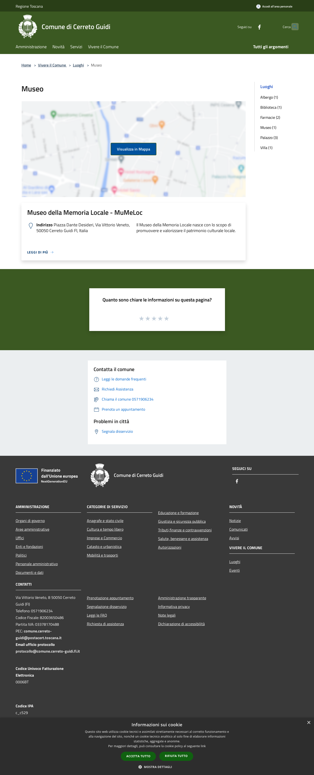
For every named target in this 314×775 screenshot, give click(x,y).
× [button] (308, 723)
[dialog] (157, 746)
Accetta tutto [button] (138, 756)
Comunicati (238, 529)
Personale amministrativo (37, 564)
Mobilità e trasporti (102, 555)
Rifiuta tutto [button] (176, 756)
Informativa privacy (174, 606)
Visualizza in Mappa (133, 149)
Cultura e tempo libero (105, 529)
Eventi (234, 570)
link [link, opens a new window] (203, 746)
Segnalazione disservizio (107, 606)
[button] (157, 766)
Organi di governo (30, 520)
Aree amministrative (32, 529)
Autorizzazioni (169, 547)
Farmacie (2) (270, 117)
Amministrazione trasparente (182, 598)
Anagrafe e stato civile (105, 520)
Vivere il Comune (52, 65)
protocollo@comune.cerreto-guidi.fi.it (48, 651)
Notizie (235, 520)
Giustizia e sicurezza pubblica (182, 521)
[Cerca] (293, 26)
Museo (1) (268, 127)
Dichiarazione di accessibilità (181, 624)
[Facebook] (250, 26)
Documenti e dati (30, 572)
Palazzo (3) (269, 137)
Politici (21, 555)
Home (26, 65)
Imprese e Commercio (104, 538)
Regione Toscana (29, 6)
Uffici (20, 538)
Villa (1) (266, 147)
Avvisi (234, 538)
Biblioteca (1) (271, 107)
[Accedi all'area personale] (274, 6)
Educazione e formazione (178, 513)
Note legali (167, 615)
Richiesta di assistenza (105, 624)
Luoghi (78, 65)
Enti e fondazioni (29, 546)
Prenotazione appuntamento (110, 598)
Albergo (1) (269, 97)
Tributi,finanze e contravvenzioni (185, 530)
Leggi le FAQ (97, 615)
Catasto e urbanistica (104, 546)
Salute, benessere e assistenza (183, 538)
